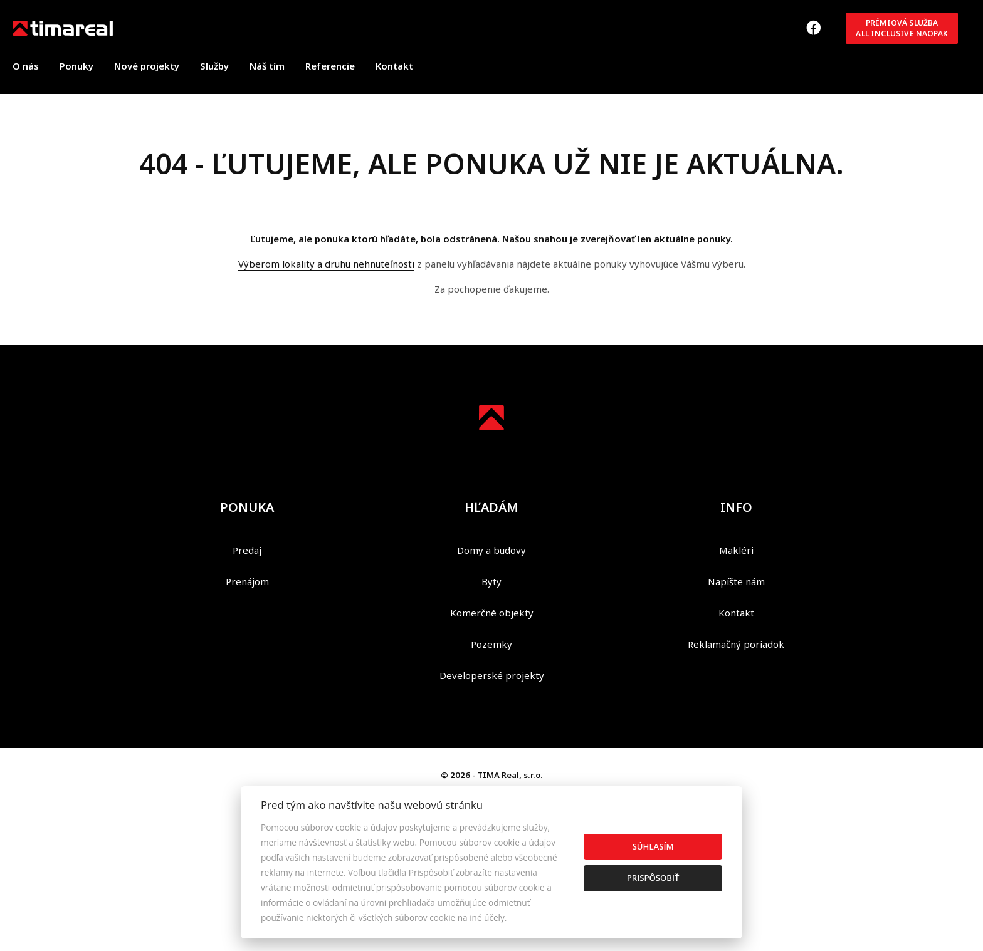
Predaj (247, 550)
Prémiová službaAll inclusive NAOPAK (902, 28)
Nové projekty (146, 66)
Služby (214, 66)
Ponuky (76, 66)
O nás (26, 66)
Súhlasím (653, 846)
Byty (491, 581)
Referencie (330, 66)
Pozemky (491, 644)
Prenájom (247, 581)
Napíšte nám (736, 581)
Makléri (736, 550)
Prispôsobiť (653, 877)
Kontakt (394, 66)
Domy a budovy (491, 550)
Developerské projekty (491, 675)
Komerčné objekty (492, 612)
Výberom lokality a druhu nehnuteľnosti (326, 263)
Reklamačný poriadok (736, 644)
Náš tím (267, 66)
